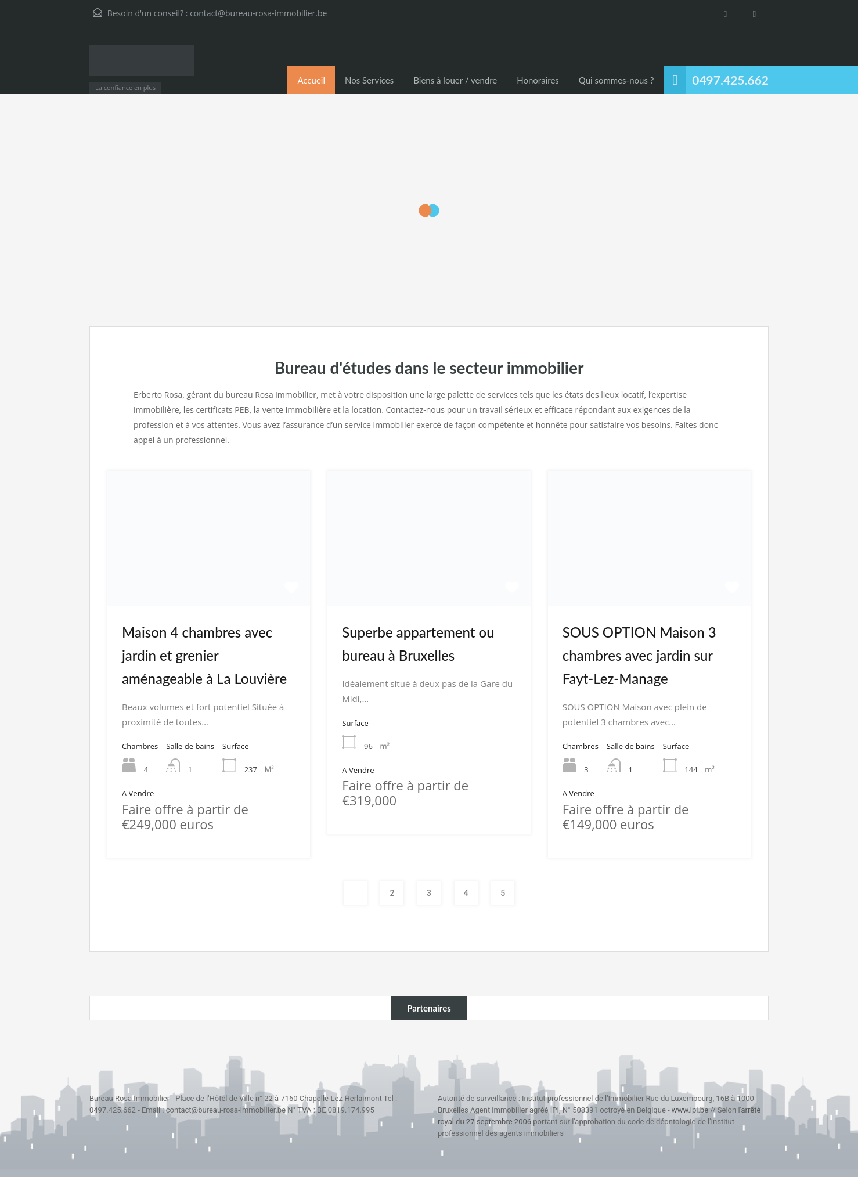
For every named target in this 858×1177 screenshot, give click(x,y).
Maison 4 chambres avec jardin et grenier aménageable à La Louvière (204, 655)
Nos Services (369, 80)
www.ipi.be (690, 1110)
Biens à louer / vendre (455, 80)
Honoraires (538, 80)
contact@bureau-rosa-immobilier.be (258, 13)
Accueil (311, 80)
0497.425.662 (730, 80)
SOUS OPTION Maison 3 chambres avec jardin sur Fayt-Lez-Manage (639, 655)
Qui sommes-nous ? (616, 80)
